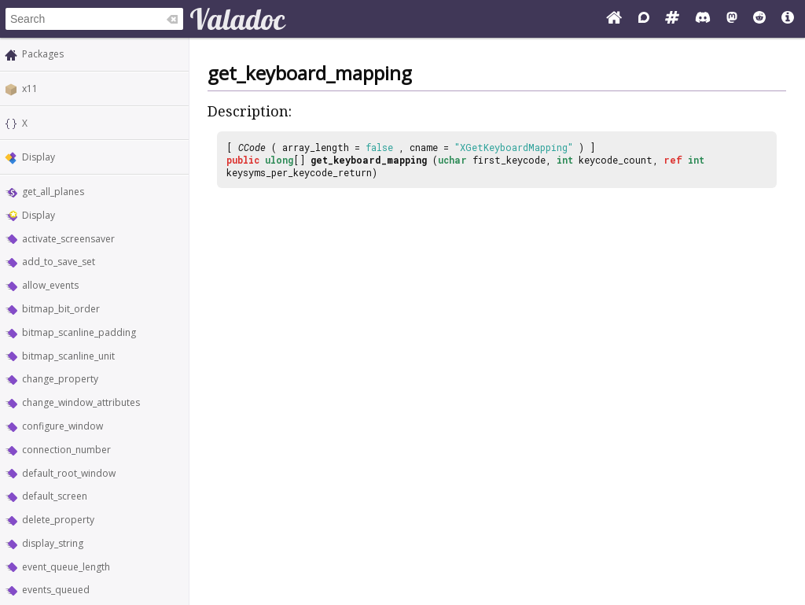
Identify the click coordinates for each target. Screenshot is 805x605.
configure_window (62, 426)
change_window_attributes (81, 402)
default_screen (54, 496)
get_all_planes (53, 191)
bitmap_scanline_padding (79, 332)
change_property (60, 379)
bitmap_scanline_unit (68, 356)
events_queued (56, 589)
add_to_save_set (58, 261)
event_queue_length (66, 567)
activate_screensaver (68, 238)
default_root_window (69, 473)
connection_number (66, 449)
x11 (30, 88)
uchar (452, 159)
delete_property (58, 519)
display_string (52, 543)
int (565, 159)
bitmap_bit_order (61, 308)
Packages (43, 54)
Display (38, 157)
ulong (279, 159)
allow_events (50, 285)
